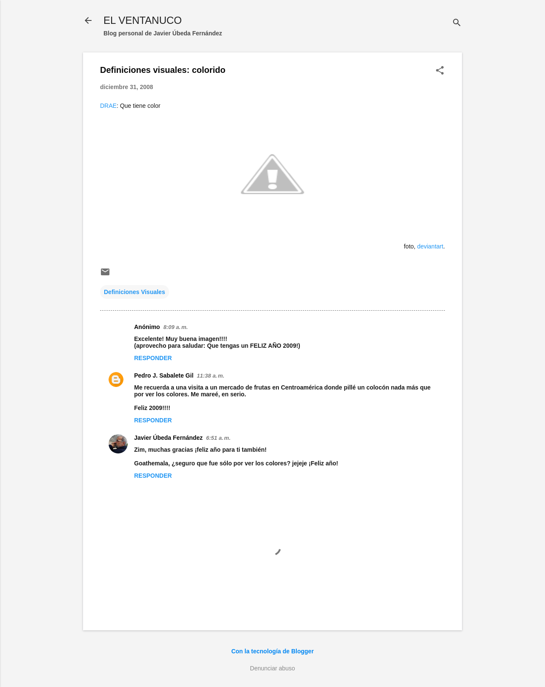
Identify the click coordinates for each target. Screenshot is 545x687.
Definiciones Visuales (134, 292)
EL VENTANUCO (142, 20)
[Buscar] (457, 23)
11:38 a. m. (210, 375)
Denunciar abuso (272, 668)
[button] (440, 71)
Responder (153, 358)
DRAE (108, 105)
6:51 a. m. (218, 438)
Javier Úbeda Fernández (168, 437)
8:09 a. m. (176, 327)
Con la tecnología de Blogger (272, 651)
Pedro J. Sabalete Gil (163, 375)
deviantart (430, 246)
